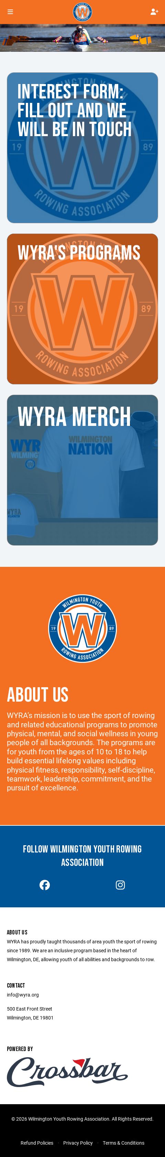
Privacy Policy (78, 1143)
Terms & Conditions (123, 1143)
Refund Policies (37, 1143)
